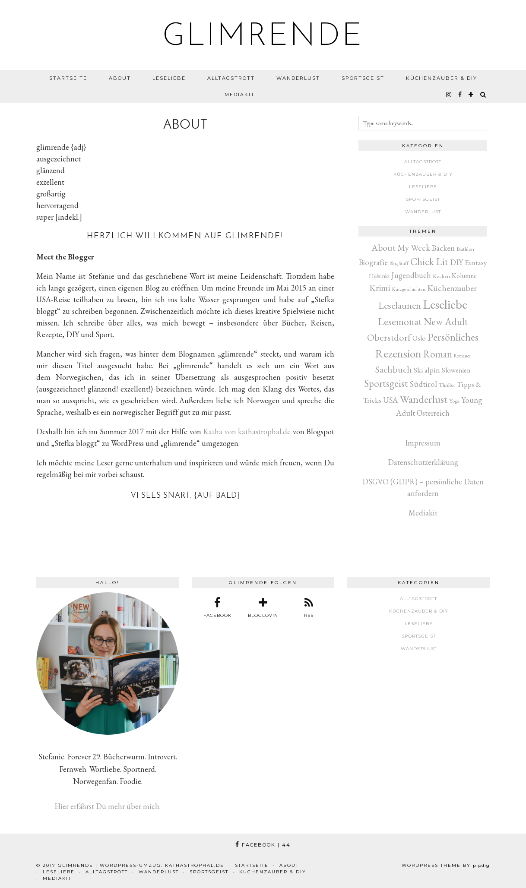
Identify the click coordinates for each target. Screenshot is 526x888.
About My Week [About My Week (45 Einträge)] (400, 247)
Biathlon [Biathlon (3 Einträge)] (465, 249)
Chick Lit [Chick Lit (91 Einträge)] (429, 261)
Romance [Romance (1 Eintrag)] (462, 356)
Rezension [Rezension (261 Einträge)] (398, 353)
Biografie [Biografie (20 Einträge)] (373, 262)
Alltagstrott (231, 78)
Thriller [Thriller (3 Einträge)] (447, 385)
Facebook (263, 845)
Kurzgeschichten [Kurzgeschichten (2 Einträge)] (408, 289)
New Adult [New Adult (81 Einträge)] (446, 321)
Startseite (68, 78)
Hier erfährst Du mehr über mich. (107, 806)
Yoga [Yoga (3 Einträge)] (454, 400)
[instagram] (449, 94)
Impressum (422, 443)
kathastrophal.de (194, 865)
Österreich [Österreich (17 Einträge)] (433, 413)
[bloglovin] (471, 94)
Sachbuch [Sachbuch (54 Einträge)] (393, 369)
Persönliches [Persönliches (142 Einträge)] (453, 337)
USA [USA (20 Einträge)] (390, 400)
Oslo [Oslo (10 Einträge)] (419, 338)
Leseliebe (169, 78)
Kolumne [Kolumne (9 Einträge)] (464, 275)
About (120, 78)
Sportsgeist (363, 78)
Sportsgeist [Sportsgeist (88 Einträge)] (386, 383)
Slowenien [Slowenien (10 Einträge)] (456, 370)
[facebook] (460, 94)
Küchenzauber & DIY (441, 78)
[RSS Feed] (309, 608)
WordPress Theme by (446, 865)
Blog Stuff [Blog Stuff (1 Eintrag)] (399, 263)
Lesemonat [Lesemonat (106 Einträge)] (400, 321)
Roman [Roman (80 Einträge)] (437, 354)
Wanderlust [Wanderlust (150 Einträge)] (423, 399)
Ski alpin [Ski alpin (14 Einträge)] (427, 370)
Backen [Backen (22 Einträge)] (443, 248)
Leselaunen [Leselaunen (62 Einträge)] (399, 305)
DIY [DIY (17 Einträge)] (456, 262)
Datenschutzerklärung (423, 462)
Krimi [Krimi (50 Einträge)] (379, 288)
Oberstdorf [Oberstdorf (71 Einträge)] (389, 337)
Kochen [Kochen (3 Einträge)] (441, 276)
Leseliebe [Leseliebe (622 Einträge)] (445, 304)
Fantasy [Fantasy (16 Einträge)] (476, 262)
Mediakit (240, 95)
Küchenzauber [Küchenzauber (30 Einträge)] (452, 288)
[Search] (483, 94)
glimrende (263, 37)
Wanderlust (298, 78)
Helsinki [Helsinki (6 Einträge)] (379, 276)
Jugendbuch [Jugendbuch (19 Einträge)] (411, 275)
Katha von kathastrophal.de (247, 431)
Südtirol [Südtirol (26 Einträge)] (423, 384)
